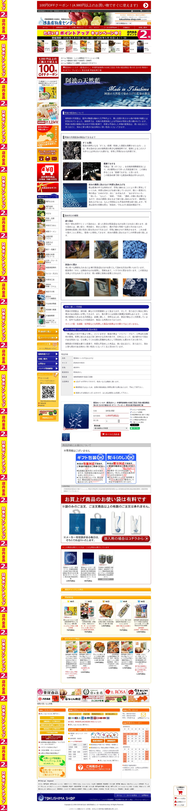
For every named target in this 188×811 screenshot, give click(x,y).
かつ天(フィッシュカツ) (54, 786)
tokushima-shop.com (130, 19)
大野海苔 (141, 784)
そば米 (93, 784)
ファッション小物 (92, 58)
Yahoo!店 (43, 403)
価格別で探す (73, 61)
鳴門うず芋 (114, 786)
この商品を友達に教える (139, 417)
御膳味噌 (99, 784)
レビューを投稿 (136, 412)
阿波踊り (120, 789)
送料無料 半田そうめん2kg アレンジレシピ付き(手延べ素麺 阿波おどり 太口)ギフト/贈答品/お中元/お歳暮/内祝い (127, 660)
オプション (41, 326)
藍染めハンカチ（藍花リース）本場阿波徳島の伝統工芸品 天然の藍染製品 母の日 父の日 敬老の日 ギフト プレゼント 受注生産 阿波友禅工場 (70, 573)
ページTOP (179, 805)
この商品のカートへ (180, 790)
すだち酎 (85, 786)
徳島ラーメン (68, 784)
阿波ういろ (142, 786)
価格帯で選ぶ (45, 332)
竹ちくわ (43, 786)
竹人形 (107, 789)
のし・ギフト (94, 27)
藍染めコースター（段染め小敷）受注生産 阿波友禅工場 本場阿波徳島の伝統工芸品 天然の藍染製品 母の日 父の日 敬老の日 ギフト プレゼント (88, 573)
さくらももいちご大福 (125, 786)
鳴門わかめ (53, 784)
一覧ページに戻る (137, 422)
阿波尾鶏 (65, 786)
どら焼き (135, 786)
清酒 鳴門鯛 (77, 786)
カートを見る (145, 11)
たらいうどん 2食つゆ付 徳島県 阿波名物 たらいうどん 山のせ (123, 622)
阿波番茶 (105, 784)
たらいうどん (86, 784)
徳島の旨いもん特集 (44, 704)
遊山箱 (127, 789)
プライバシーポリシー (141, 799)
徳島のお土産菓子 (77, 789)
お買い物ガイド (78, 27)
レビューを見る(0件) (137, 409)
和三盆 (107, 786)
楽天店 (42, 405)
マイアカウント (95, 799)
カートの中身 (44, 344)
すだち (40, 784)
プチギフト (92, 63)
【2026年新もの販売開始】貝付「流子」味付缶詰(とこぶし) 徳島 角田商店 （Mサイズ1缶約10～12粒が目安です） (113, 660)
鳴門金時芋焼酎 (99, 786)
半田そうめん (77, 784)
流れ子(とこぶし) (132, 784)
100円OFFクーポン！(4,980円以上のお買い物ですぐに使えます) (94, 5)
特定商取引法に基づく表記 (139, 415)
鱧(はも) (123, 784)
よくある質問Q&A (110, 27)
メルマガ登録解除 (108, 799)
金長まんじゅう (51, 789)
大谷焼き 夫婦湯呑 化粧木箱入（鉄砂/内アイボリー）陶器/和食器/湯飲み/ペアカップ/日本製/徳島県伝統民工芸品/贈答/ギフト (106, 572)
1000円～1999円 (85, 61)
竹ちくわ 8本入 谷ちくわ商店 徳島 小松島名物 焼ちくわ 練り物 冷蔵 (105, 622)
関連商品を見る (47, 418)
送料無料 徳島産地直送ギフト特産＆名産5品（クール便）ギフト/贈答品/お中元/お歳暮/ (141, 622)
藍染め (96, 789)
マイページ (135, 11)
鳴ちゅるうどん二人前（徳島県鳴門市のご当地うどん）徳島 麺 (70, 622)
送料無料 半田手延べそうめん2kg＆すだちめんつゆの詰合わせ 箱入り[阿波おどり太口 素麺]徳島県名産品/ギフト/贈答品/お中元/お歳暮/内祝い (71, 662)
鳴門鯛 (118, 784)
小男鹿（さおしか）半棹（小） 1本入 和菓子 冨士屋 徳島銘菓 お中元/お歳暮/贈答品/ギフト (141, 659)
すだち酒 (91, 786)
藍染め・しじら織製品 (76, 58)
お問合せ (41, 364)
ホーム (45, 27)
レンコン (60, 784)
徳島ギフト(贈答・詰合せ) (77, 63)
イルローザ (67, 789)
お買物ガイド (180, 802)
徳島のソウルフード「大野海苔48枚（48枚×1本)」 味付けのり (88, 622)
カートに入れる (111, 434)
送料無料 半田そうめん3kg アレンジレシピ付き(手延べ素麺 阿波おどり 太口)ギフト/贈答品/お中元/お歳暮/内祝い (85, 660)
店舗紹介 (126, 27)
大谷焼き (101, 789)
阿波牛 (71, 786)
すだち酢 (112, 784)
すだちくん (113, 789)
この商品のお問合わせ (138, 420)
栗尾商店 (60, 789)
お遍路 (132, 789)
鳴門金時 (46, 784)
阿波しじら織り (88, 789)
